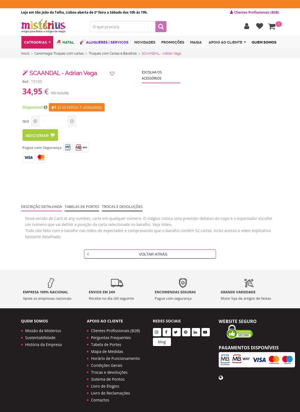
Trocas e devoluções (122, 206)
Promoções (172, 42)
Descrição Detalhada (41, 206)
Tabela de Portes (106, 341)
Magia (196, 42)
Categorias (37, 42)
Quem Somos (264, 42)
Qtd (25, 121)
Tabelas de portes (82, 206)
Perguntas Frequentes (111, 334)
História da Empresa (43, 341)
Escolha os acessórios (152, 75)
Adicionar (40, 135)
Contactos (100, 396)
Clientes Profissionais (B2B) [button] (254, 12)
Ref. (25, 81)
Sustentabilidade (40, 334)
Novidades (144, 42)
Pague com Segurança (42, 147)
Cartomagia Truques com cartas (59, 53)
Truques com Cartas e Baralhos (113, 53)
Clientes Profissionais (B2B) (115, 327)
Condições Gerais (106, 362)
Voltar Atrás (127, 254)
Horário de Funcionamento (115, 355)
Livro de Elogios (105, 382)
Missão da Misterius (43, 327)
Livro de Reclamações (110, 389)
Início (25, 53)
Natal (65, 42)
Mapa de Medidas (107, 348)
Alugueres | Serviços (104, 42)
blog (162, 338)
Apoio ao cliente (227, 42)
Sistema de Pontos (108, 375)
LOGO (51, 26)
